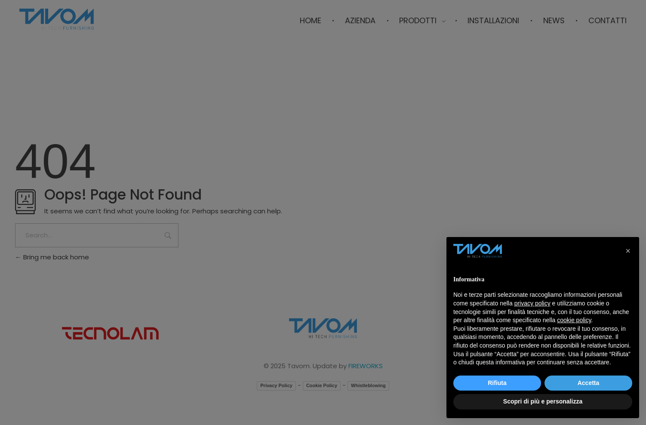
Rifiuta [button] (497, 382)
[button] (628, 251)
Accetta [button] (589, 382)
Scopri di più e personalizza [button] (542, 401)
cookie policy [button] (574, 320)
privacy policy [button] (532, 303)
